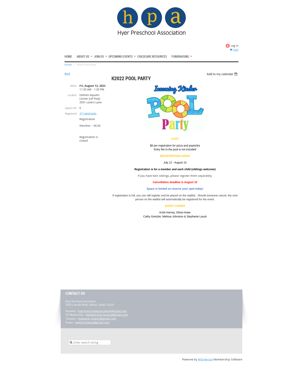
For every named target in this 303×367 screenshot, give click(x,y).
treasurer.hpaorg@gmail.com (97, 318)
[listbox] (222, 74)
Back (67, 73)
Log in (234, 45)
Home (68, 64)
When (73, 85)
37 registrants (87, 113)
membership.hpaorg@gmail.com (106, 314)
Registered (71, 113)
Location (72, 95)
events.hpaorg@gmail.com (92, 322)
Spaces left (71, 107)
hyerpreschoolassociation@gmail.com (102, 311)
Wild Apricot (205, 359)
